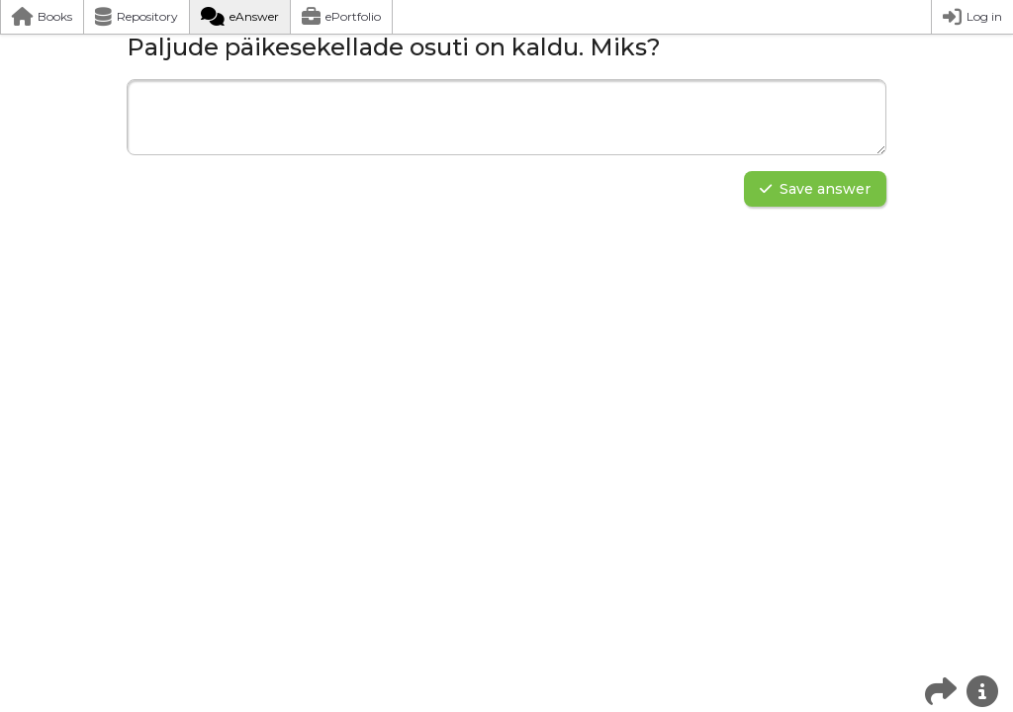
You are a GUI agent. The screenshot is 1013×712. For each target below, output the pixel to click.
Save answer (815, 189)
